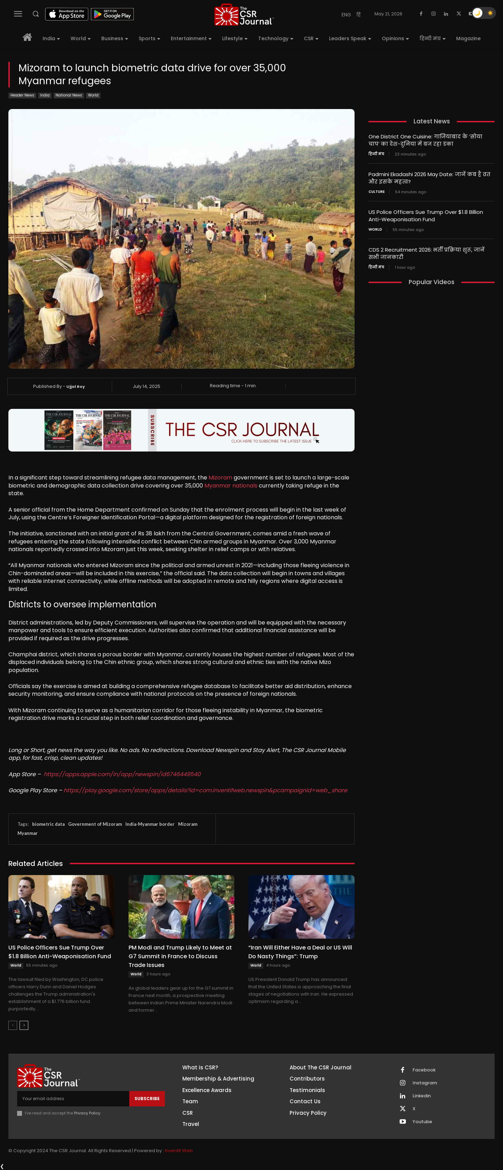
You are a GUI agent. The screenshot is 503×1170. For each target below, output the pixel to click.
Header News (22, 96)
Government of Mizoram (95, 824)
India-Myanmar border (150, 824)
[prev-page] (12, 1025)
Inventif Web (179, 1150)
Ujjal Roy (75, 386)
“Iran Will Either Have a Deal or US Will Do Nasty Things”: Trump (300, 952)
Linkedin (422, 1096)
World (93, 96)
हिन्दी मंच (376, 154)
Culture (377, 191)
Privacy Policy (87, 1113)
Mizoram (220, 478)
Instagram (425, 1083)
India (45, 96)
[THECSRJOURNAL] (244, 14)
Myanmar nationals (230, 486)
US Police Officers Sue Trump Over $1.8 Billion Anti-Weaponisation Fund (59, 952)
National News (68, 96)
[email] (73, 1098)
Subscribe (147, 1099)
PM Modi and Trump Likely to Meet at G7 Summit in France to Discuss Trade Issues (180, 956)
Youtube (422, 1122)
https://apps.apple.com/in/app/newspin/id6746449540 (122, 774)
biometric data (48, 824)
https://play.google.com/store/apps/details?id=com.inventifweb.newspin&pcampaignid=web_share (205, 790)
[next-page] (24, 1025)
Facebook (424, 1070)
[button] (35, 13)
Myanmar (27, 833)
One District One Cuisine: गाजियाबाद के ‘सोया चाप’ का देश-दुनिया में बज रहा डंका (425, 140)
